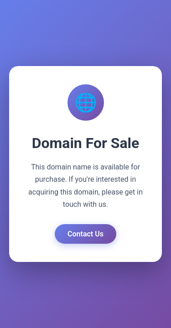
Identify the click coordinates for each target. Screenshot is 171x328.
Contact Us (85, 234)
